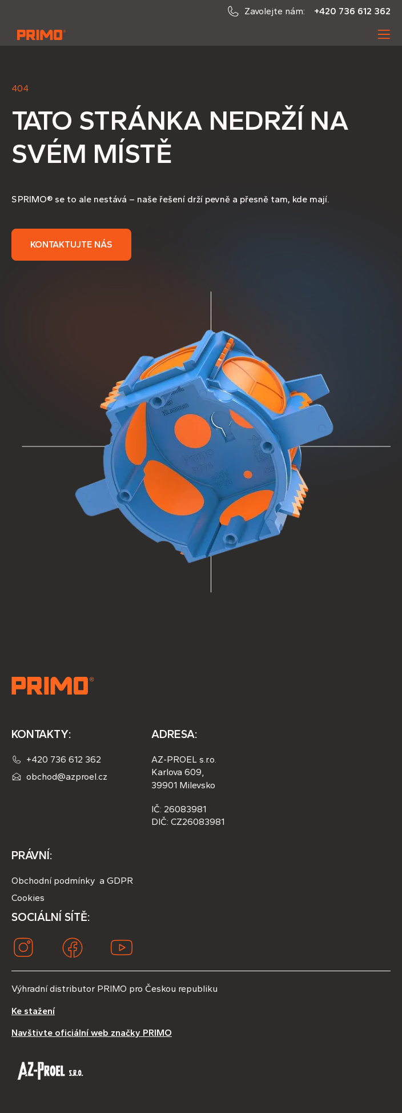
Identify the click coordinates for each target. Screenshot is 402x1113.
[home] (38, 34)
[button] (384, 34)
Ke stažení (33, 1011)
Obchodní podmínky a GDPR (72, 880)
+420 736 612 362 (352, 11)
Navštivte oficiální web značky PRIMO (91, 1032)
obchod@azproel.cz (66, 776)
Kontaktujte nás (71, 244)
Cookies (28, 897)
